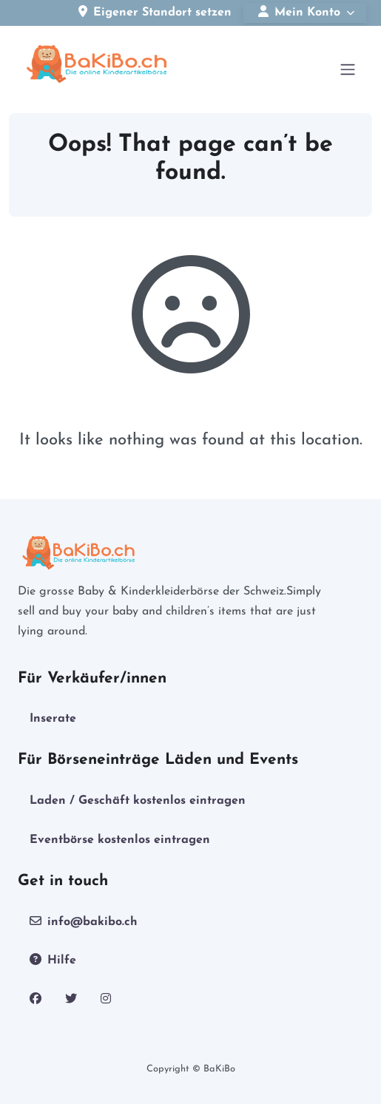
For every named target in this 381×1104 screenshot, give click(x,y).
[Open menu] (347, 69)
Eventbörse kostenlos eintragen (120, 840)
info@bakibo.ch (84, 921)
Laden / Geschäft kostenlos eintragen (138, 801)
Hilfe (53, 959)
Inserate (53, 719)
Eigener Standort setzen (155, 11)
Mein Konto (299, 11)
